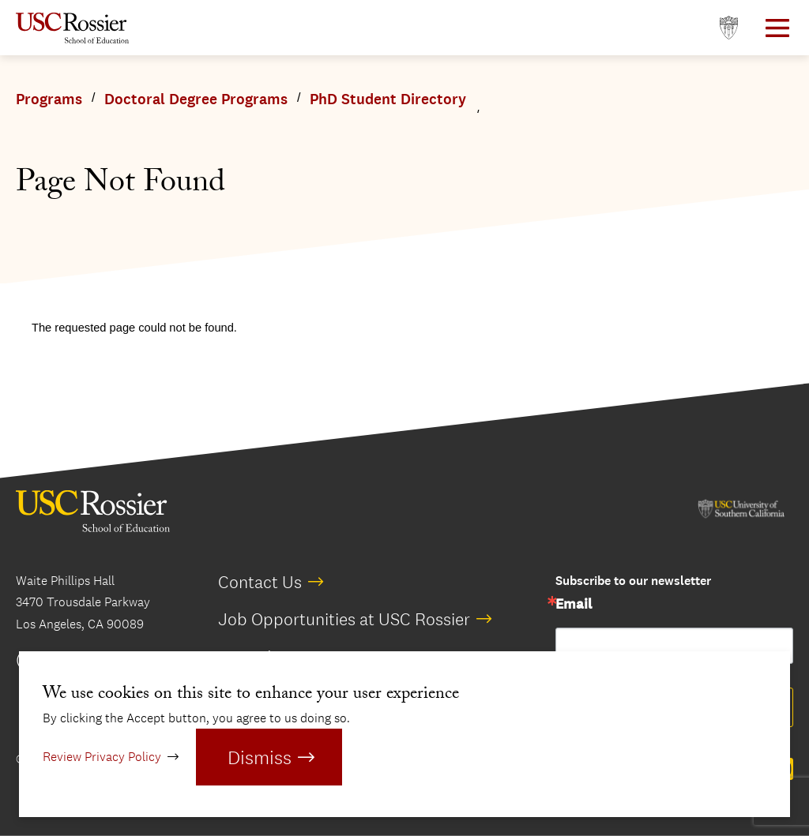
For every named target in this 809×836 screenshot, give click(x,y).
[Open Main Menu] (777, 28)
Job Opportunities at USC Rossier (344, 619)
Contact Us (260, 582)
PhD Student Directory (388, 99)
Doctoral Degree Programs (196, 99)
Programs (49, 99)
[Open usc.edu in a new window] (729, 28)
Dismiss (260, 757)
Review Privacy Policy (102, 756)
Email (573, 605)
